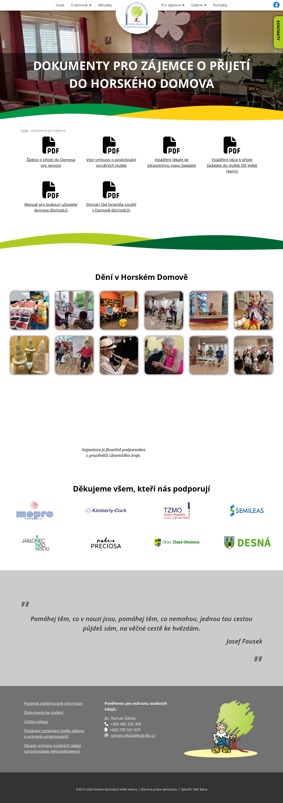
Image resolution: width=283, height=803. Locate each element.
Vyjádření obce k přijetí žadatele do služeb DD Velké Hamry (232, 155)
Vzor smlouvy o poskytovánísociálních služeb (111, 152)
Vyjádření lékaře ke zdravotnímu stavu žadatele (171, 152)
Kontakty (220, 5)
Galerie (198, 5)
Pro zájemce (172, 5)
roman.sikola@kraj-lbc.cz (133, 735)
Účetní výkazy (36, 721)
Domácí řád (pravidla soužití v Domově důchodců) (111, 197)
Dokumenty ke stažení (43, 712)
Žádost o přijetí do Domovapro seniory (50, 152)
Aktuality (105, 5)
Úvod (60, 5)
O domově (81, 5)
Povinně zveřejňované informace (53, 703)
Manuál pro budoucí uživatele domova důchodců (50, 197)
